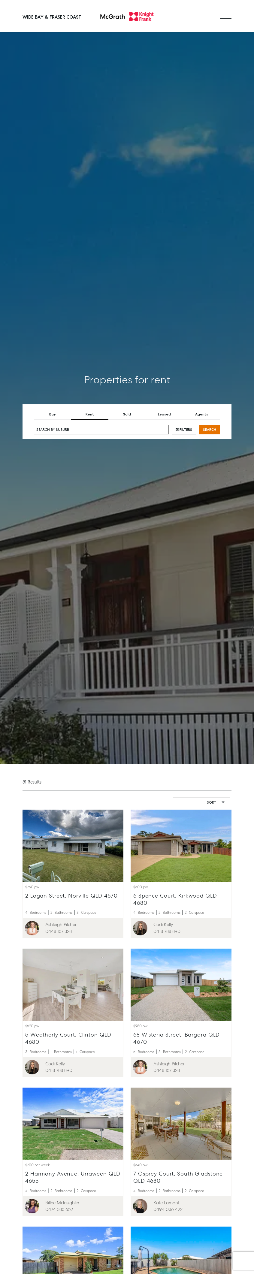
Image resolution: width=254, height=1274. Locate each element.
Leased (164, 414)
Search (209, 429)
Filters (184, 429)
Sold (127, 414)
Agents (201, 414)
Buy (52, 414)
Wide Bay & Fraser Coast (52, 17)
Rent (90, 414)
